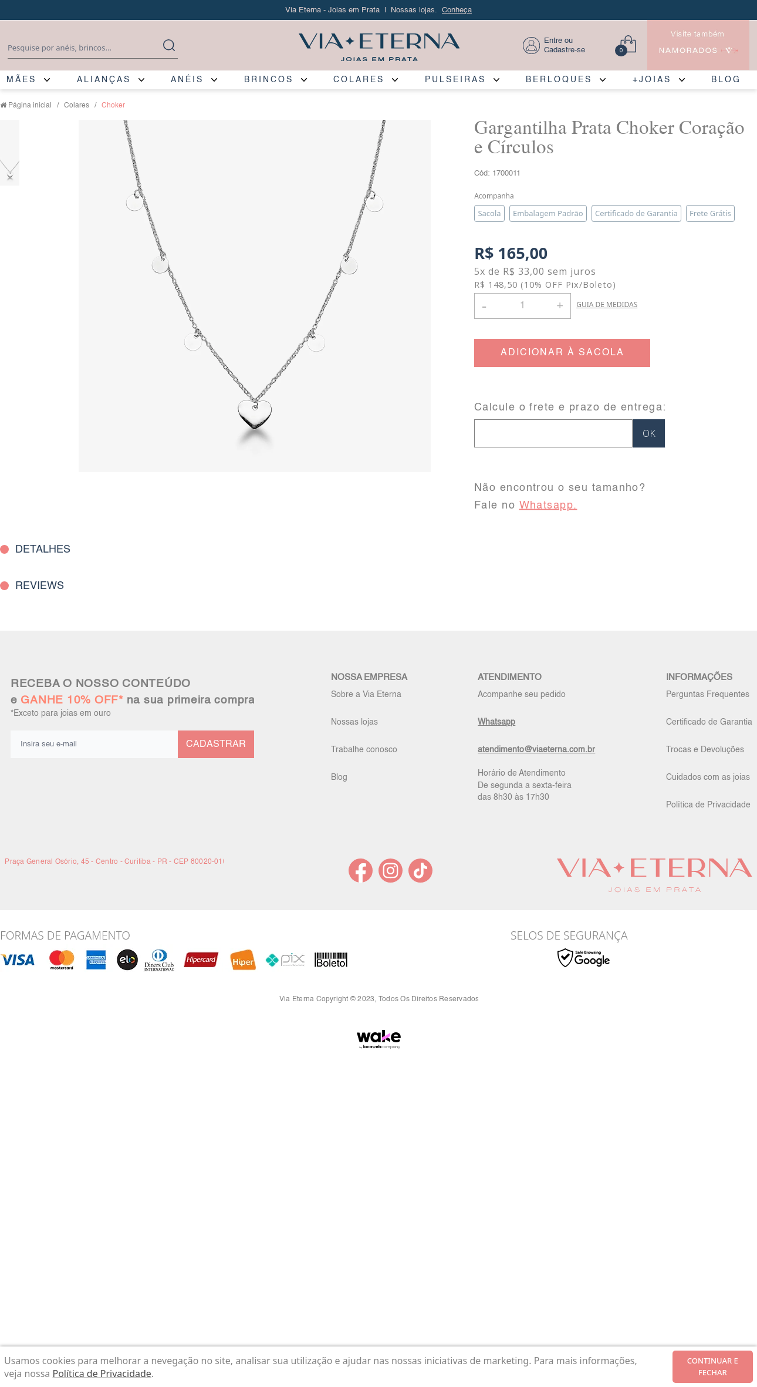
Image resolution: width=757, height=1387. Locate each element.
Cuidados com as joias (708, 777)
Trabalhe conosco (364, 750)
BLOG (726, 80)
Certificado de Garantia (709, 722)
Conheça (457, 10)
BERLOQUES (559, 80)
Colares (76, 105)
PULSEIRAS (455, 80)
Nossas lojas (354, 722)
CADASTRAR (216, 744)
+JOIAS (652, 80)
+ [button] (559, 305)
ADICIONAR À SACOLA (562, 353)
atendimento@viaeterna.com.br (536, 750)
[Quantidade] (522, 306)
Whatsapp (496, 722)
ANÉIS (187, 80)
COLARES (358, 80)
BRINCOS (268, 80)
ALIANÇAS (104, 80)
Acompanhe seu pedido (522, 695)
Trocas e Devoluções (705, 750)
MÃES (21, 80)
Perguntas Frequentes (707, 695)
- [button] (484, 305)
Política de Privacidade (708, 805)
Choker (113, 105)
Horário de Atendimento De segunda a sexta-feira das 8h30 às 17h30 (525, 785)
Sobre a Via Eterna (366, 695)
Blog (339, 777)
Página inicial (30, 105)
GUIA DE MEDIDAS (606, 304)
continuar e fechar (712, 1366)
